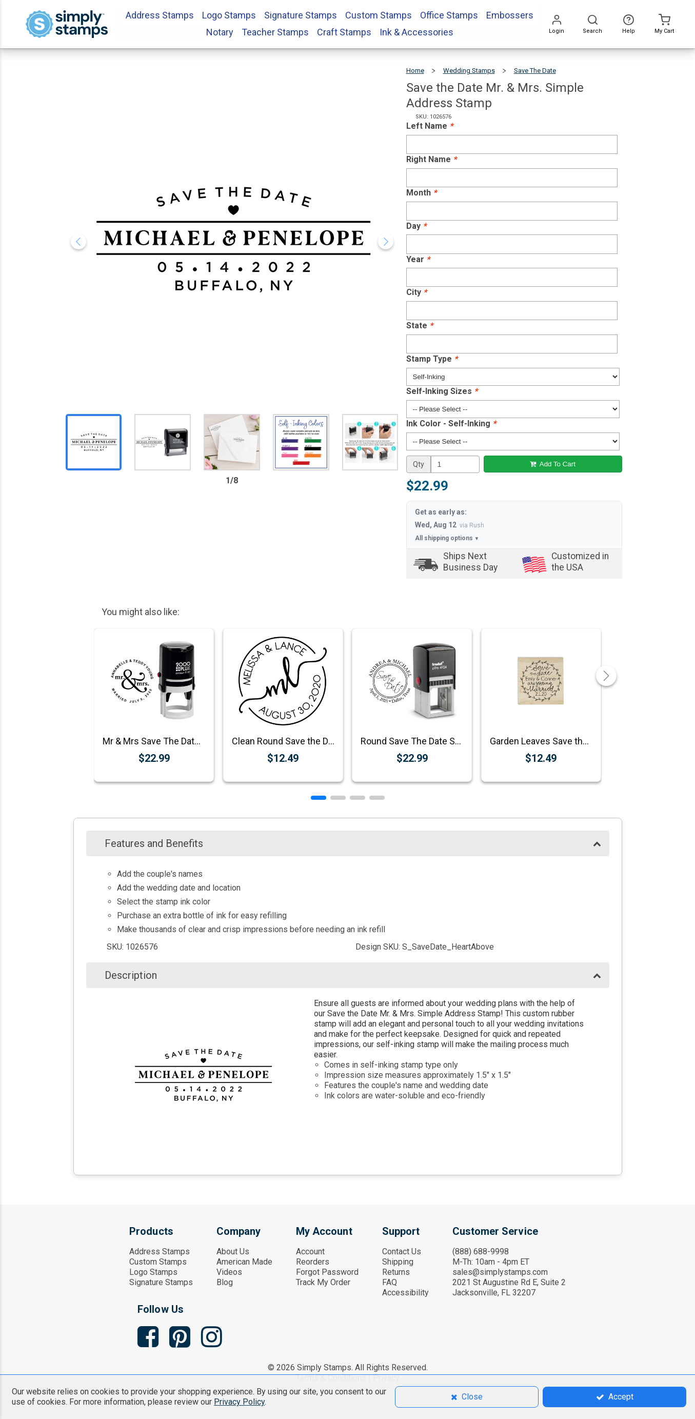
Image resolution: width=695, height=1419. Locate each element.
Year (418, 259)
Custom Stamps (158, 1262)
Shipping (397, 1262)
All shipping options (447, 538)
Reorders (312, 1262)
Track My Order (323, 1282)
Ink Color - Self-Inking (451, 423)
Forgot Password (327, 1272)
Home (415, 70)
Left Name (429, 126)
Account (310, 1251)
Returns (396, 1272)
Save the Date (535, 70)
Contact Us (401, 1251)
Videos (229, 1272)
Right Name (431, 159)
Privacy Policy (239, 1402)
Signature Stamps (161, 1282)
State (419, 325)
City (416, 292)
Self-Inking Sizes (442, 391)
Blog (224, 1282)
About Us (232, 1251)
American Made (244, 1262)
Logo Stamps (153, 1272)
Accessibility (405, 1292)
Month (421, 193)
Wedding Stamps (469, 70)
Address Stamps (159, 1251)
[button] (318, 798)
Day (416, 226)
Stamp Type (432, 359)
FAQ (389, 1282)
